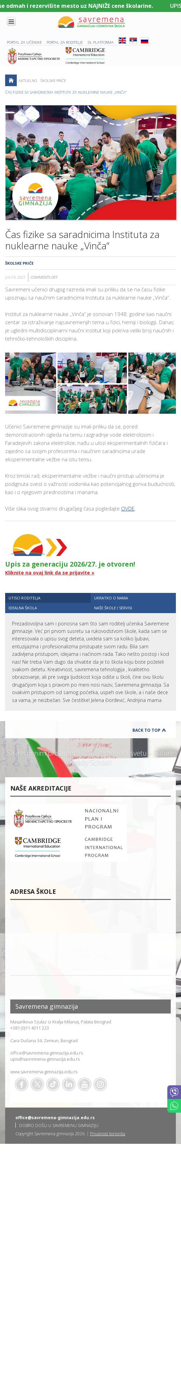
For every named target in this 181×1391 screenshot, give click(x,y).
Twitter (37, 1084)
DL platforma (101, 42)
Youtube (84, 1084)
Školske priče (53, 80)
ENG (122, 40)
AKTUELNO (27, 80)
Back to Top (146, 730)
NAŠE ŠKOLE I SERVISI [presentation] (113, 607)
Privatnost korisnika (107, 1134)
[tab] (48, 598)
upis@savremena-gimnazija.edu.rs (45, 1059)
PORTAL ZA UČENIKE (24, 42)
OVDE (127, 508)
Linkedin (69, 1084)
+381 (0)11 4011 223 (29, 1028)
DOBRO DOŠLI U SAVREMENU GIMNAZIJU (59, 1125)
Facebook (21, 1084)
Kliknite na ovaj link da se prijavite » (49, 572)
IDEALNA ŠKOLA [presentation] (23, 607)
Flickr (100, 1084)
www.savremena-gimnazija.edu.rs (43, 1072)
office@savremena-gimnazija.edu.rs (46, 1053)
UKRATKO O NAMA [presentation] (111, 597)
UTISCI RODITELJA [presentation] (24, 597)
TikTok (53, 1084)
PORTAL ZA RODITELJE (65, 42)
